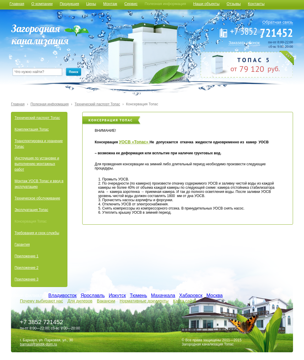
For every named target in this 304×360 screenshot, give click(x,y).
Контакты (256, 3)
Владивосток (62, 295)
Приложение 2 (26, 268)
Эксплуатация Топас (31, 210)
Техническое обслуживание (37, 198)
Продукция (69, 3)
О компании (42, 3)
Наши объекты (206, 3)
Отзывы (234, 3)
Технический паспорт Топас (97, 104)
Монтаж (110, 3)
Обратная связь (277, 22)
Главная (17, 3)
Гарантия (22, 244)
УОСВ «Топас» (134, 141)
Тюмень (138, 295)
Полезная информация (165, 3)
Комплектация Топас (32, 129)
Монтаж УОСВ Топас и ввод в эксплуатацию (39, 184)
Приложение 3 (26, 279)
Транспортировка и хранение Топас (39, 144)
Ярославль (92, 295)
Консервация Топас (142, 104)
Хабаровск (190, 295)
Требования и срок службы (37, 233)
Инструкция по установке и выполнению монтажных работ (37, 164)
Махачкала (163, 295)
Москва (214, 295)
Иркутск (117, 295)
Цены (91, 3)
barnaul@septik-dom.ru (38, 344)
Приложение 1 (26, 256)
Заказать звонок (244, 42)
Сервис (131, 3)
